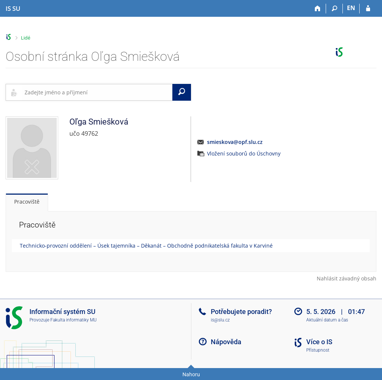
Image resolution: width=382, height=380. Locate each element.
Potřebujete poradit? (241, 311)
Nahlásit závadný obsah (346, 278)
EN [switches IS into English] (351, 8)
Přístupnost (317, 350)
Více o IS (319, 342)
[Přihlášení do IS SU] (368, 8)
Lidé (25, 37)
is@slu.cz (220, 320)
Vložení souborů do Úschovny (244, 153)
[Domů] (317, 8)
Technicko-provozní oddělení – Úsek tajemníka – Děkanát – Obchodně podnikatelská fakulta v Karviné (146, 245)
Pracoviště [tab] (27, 201)
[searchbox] (97, 92)
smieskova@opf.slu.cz (235, 141)
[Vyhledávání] (334, 8)
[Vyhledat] (181, 92)
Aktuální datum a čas (327, 320)
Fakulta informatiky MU (73, 320)
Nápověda (226, 342)
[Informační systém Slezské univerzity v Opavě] (13, 8)
